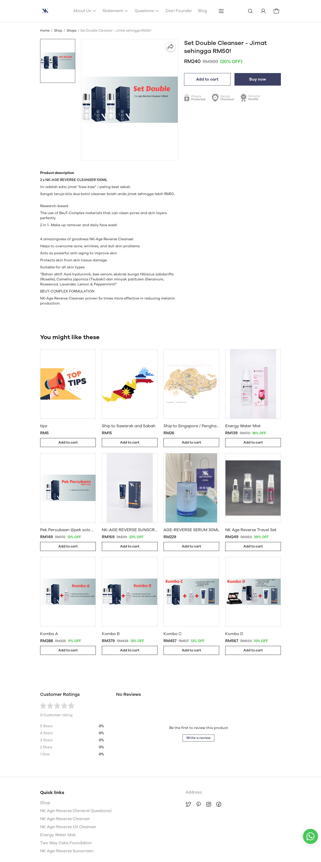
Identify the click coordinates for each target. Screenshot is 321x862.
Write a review (198, 738)
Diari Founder (179, 10)
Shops (71, 30)
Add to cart (207, 79)
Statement (115, 10)
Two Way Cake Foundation (66, 842)
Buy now (257, 79)
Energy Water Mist (57, 834)
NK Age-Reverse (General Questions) (76, 810)
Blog (202, 10)
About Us (85, 10)
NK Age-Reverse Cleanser (65, 818)
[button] (57, 61)
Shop (58, 30)
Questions (146, 10)
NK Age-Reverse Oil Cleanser (68, 826)
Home (45, 30)
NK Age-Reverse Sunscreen (66, 850)
